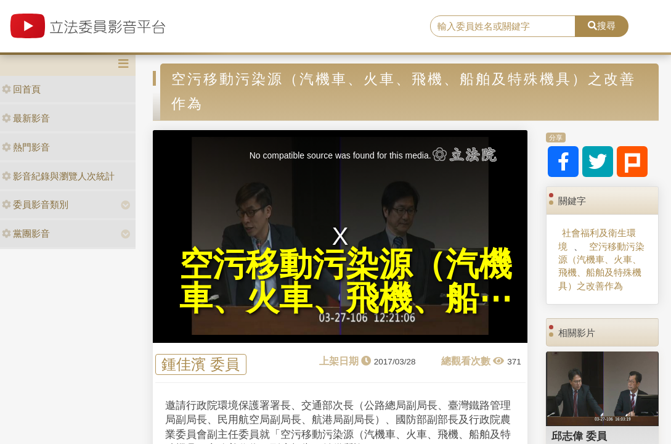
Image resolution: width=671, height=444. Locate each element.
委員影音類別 (35, 204)
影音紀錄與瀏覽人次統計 (58, 176)
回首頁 (21, 89)
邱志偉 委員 (579, 436)
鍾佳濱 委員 (200, 364)
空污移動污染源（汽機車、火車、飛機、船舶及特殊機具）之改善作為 (601, 266)
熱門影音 (26, 147)
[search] (502, 26)
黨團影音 (26, 233)
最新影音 (26, 118)
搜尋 (602, 25)
